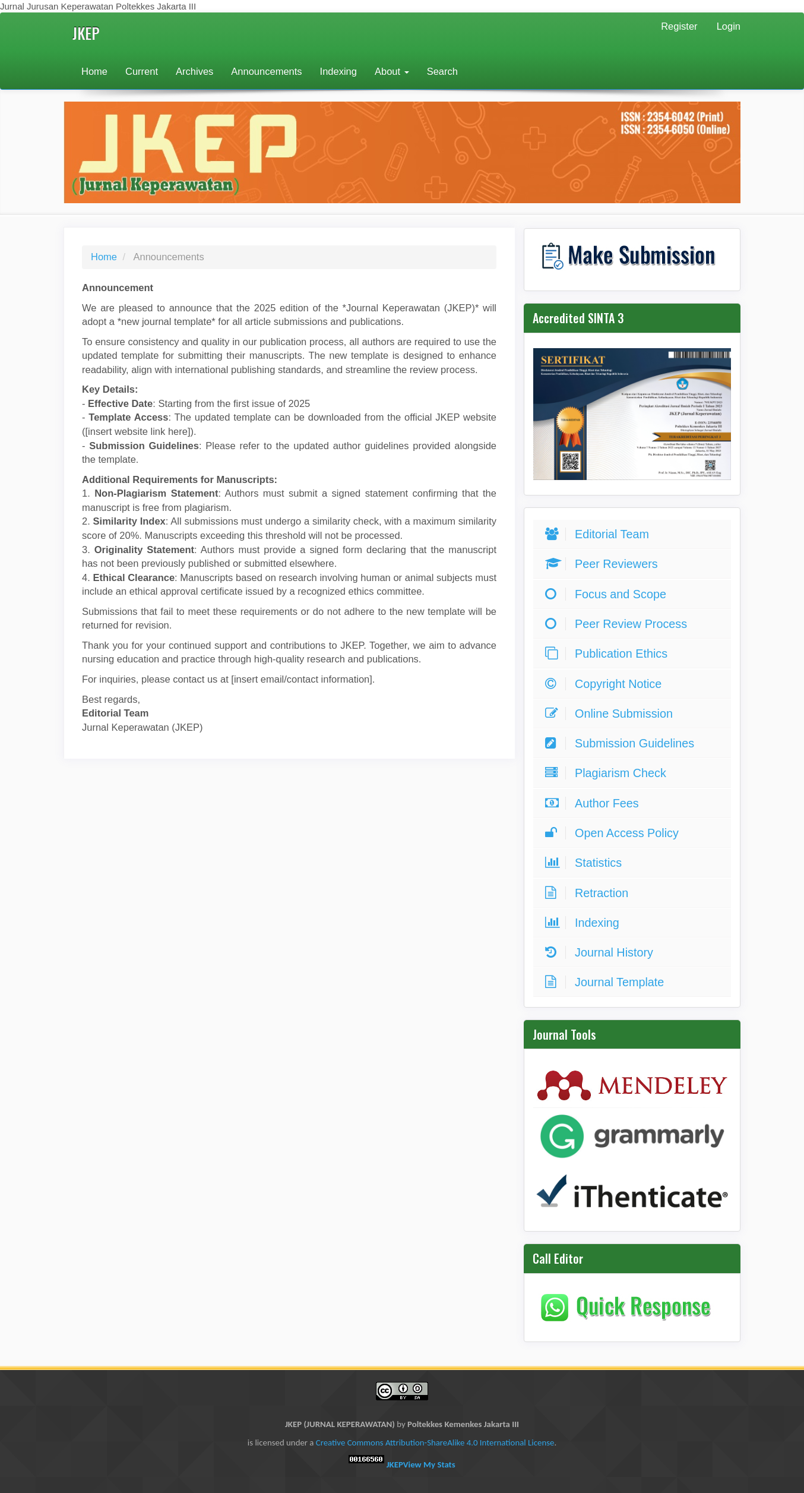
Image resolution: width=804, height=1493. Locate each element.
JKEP (86, 33)
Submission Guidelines (622, 743)
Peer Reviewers (604, 563)
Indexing (338, 71)
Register (679, 26)
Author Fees (595, 803)
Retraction (589, 892)
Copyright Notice (606, 683)
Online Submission (612, 713)
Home (94, 71)
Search (442, 71)
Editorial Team (600, 534)
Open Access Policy (615, 832)
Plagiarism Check (608, 772)
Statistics (586, 862)
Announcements (266, 71)
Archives (194, 71)
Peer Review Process (619, 623)
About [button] (392, 71)
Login (728, 26)
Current (141, 71)
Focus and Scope (608, 594)
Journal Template (607, 982)
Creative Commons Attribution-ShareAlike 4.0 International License (435, 1442)
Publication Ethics (609, 653)
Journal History (602, 952)
